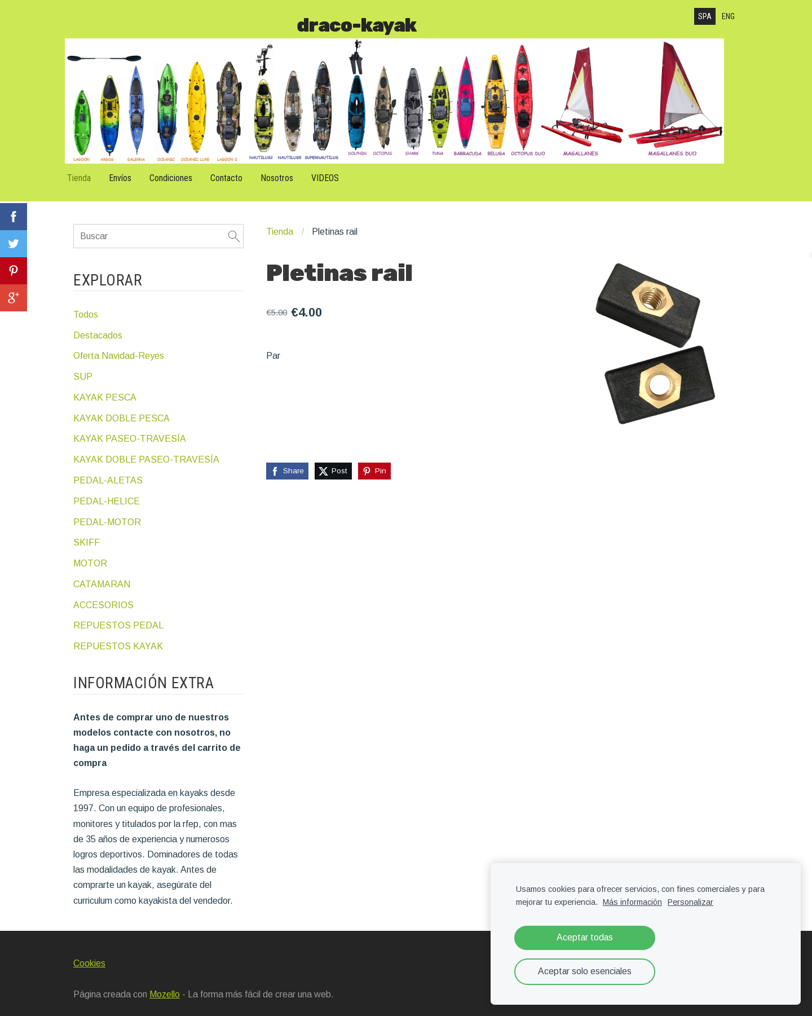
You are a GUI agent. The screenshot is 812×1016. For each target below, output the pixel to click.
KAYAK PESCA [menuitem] (104, 389)
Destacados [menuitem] (97, 327)
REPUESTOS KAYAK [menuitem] (118, 638)
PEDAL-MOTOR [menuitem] (107, 513)
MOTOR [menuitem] (90, 555)
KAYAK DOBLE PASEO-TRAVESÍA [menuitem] (146, 451)
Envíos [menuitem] (128, 172)
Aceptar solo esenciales (585, 971)
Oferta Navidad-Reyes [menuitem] (118, 347)
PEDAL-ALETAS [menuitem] (108, 472)
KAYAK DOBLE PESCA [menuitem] (121, 410)
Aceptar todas (585, 937)
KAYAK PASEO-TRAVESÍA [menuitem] (129, 430)
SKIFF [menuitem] (86, 534)
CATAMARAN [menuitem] (101, 575)
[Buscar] (158, 228)
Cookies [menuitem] (89, 955)
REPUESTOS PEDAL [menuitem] (118, 617)
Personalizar (690, 902)
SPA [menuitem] (705, 16)
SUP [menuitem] (82, 368)
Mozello (164, 986)
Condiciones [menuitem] (179, 172)
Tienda (279, 223)
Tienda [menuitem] (87, 172)
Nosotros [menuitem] (285, 172)
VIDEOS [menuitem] (333, 172)
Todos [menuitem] (85, 306)
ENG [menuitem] (728, 16)
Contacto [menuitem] (235, 172)
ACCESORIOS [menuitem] (103, 596)
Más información (632, 902)
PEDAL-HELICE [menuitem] (106, 493)
